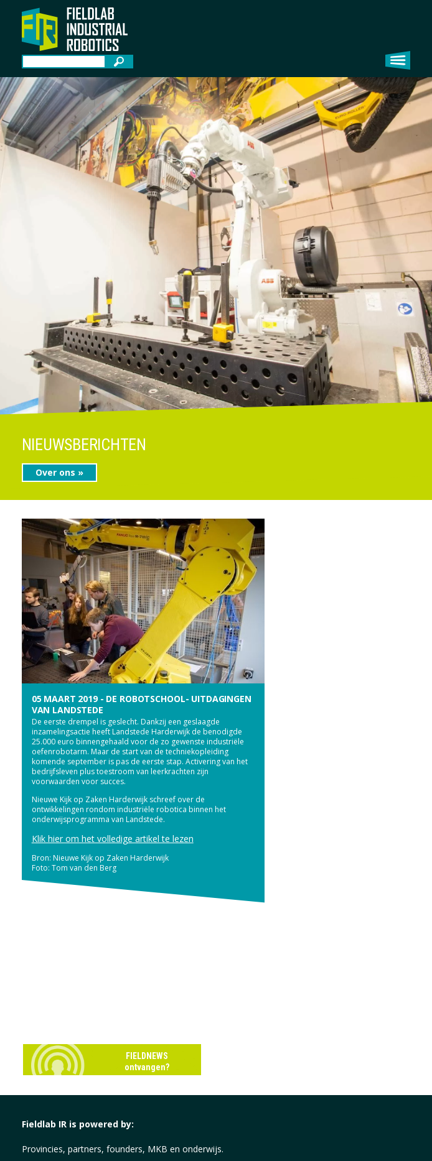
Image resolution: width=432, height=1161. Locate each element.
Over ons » (59, 472)
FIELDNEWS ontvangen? (146, 1061)
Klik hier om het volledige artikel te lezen (113, 838)
